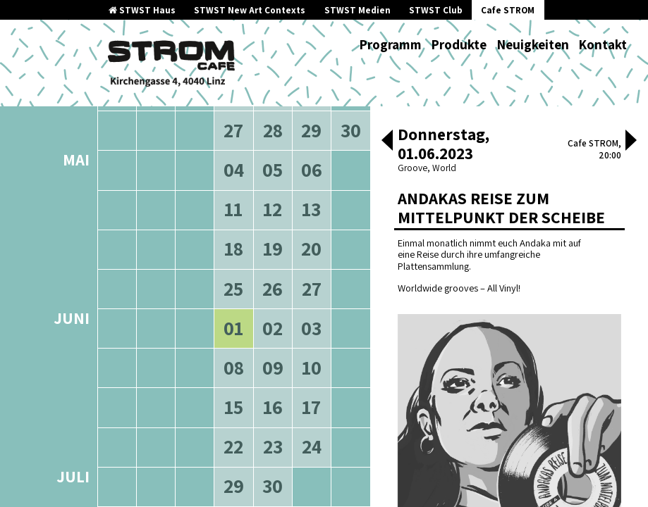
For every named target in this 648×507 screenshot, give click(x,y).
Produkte (459, 44)
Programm (390, 44)
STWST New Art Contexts (249, 10)
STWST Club (436, 10)
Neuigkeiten (532, 44)
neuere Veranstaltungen (282, 183)
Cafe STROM (507, 10)
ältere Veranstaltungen (155, 183)
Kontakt (602, 44)
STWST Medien (357, 10)
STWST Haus (142, 10)
